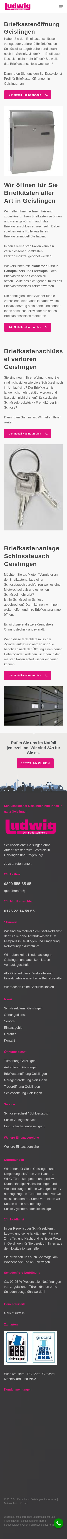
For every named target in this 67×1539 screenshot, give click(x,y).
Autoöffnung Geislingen (21, 1067)
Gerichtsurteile (14, 1313)
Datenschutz (11, 1503)
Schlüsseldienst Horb (32, 1520)
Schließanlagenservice (20, 1120)
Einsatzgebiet (13, 1027)
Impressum (50, 1499)
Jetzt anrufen (35, 763)
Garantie (10, 1034)
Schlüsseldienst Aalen (16, 1524)
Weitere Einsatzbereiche (21, 1146)
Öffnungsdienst (15, 1015)
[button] (61, 6)
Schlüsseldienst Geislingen (23, 1008)
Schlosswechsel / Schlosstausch (27, 1113)
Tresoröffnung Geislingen (22, 1086)
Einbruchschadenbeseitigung (24, 1126)
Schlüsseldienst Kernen (43, 1524)
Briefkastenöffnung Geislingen (25, 1074)
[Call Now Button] (58, 1523)
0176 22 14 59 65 (19, 911)
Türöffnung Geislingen (20, 1061)
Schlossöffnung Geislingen (23, 1093)
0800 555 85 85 (17, 884)
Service (9, 1021)
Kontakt (9, 1040)
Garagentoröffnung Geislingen (25, 1080)
